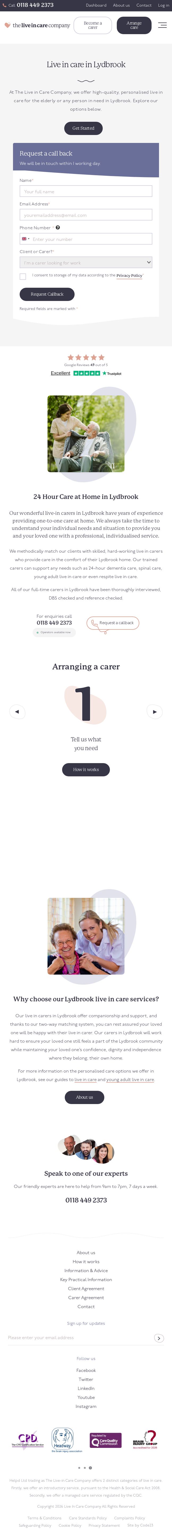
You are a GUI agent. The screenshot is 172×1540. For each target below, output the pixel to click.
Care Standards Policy (88, 1518)
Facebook (86, 1370)
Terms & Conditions (44, 1518)
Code (146, 1526)
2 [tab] (84, 1467)
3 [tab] (90, 1467)
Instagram (86, 1406)
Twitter (86, 1379)
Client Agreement (86, 1289)
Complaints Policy (129, 1518)
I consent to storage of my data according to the (88, 275)
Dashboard (96, 6)
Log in (163, 6)
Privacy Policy (129, 275)
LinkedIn (86, 1388)
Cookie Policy (70, 1526)
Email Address (35, 204)
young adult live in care (130, 1080)
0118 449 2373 (35, 5)
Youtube (86, 1397)
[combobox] (25, 238)
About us (121, 6)
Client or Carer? (37, 252)
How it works (86, 1262)
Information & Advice (86, 1271)
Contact (144, 6)
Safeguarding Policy (35, 1526)
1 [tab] (79, 1467)
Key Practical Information (86, 1280)
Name (26, 181)
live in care (86, 1080)
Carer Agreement (86, 1298)
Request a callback (117, 623)
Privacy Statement (104, 1526)
